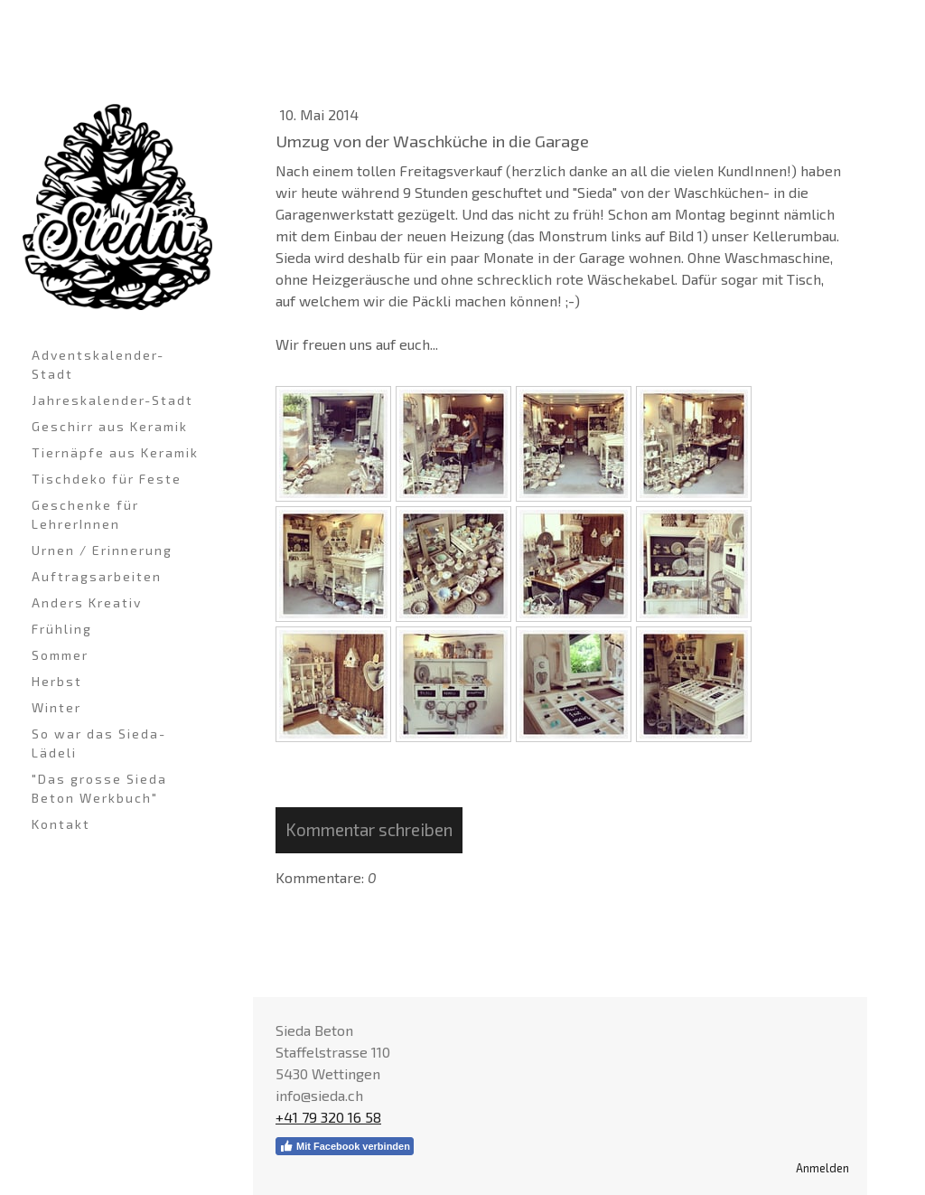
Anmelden (822, 1168)
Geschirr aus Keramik (110, 426)
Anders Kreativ (87, 602)
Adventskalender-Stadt (98, 364)
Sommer (60, 655)
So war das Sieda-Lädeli (99, 743)
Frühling (62, 628)
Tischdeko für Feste (107, 478)
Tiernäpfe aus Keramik (115, 452)
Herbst (57, 681)
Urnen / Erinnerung (102, 550)
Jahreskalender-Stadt (112, 400)
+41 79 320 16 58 (328, 1116)
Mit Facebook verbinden (344, 1146)
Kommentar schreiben (369, 829)
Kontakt (61, 824)
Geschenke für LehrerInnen (85, 514)
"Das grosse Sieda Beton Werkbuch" (99, 788)
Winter (56, 707)
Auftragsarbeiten (97, 576)
